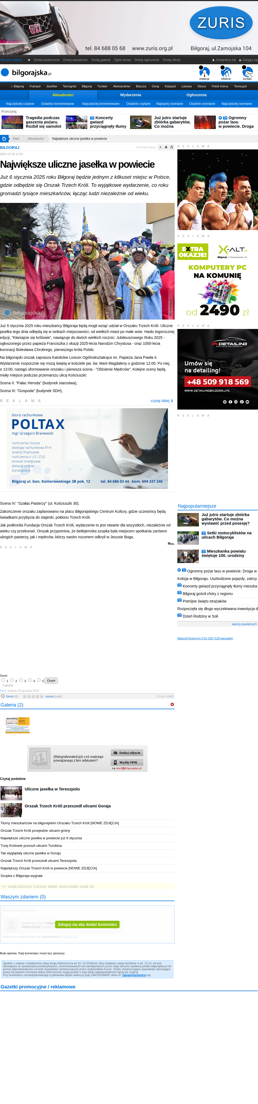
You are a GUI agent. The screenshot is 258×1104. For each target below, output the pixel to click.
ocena (53, 696)
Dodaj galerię (101, 60)
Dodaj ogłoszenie (147, 60)
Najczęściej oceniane (236, 104)
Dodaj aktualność (75, 60)
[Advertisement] (60, 610)
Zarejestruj (139, 975)
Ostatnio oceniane (202, 104)
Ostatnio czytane (138, 104)
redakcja (204, 72)
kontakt (247, 72)
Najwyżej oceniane (169, 104)
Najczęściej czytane (20, 104)
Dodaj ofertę (171, 60)
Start (16, 139)
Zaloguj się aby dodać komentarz (87, 924)
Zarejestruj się (224, 60)
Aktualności (63, 95)
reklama (225, 72)
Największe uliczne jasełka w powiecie (79, 139)
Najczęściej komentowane (101, 104)
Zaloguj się (248, 60)
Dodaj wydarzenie (47, 60)
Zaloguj (127, 975)
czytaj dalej (162, 401)
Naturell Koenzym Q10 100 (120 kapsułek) (205, 638)
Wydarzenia (130, 95)
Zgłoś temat (122, 60)
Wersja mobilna (11, 60)
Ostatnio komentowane (57, 104)
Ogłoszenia (197, 95)
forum (12, 696)
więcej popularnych (244, 624)
